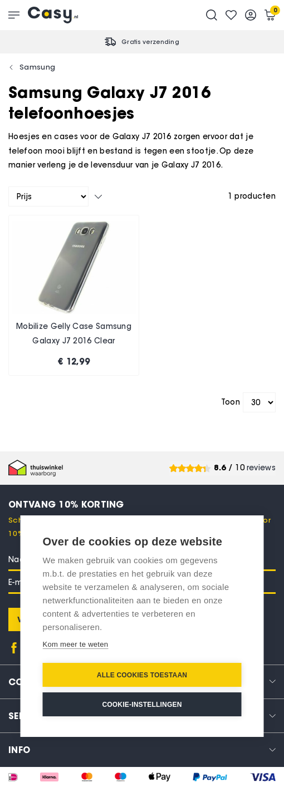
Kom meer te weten (76, 644)
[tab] (142, 749)
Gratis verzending (150, 42)
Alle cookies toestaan (142, 675)
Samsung (37, 66)
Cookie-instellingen (142, 705)
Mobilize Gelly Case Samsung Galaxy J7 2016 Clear (73, 334)
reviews (261, 468)
